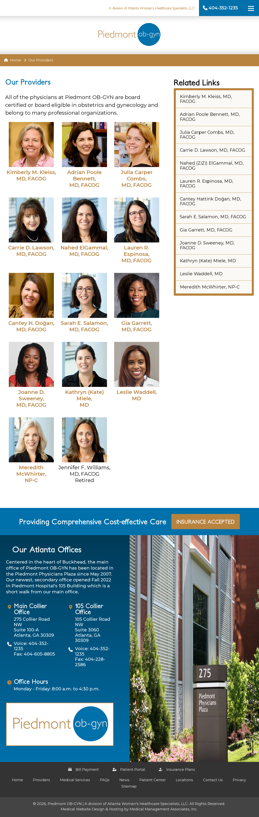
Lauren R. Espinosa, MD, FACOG (206, 183)
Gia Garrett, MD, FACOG (206, 230)
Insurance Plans (177, 769)
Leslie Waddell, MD (201, 273)
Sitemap (129, 786)
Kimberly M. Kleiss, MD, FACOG (206, 99)
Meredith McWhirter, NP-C (210, 287)
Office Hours (31, 681)
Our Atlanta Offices (46, 549)
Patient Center (152, 780)
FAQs (104, 780)
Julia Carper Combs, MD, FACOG (207, 135)
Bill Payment (84, 769)
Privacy (239, 780)
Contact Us (213, 780)
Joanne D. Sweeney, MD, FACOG (207, 245)
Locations (184, 780)
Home (12, 60)
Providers (41, 780)
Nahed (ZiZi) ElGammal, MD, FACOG (212, 165)
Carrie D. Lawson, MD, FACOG (212, 150)
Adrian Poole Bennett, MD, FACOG (210, 117)
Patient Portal (129, 769)
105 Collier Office (89, 609)
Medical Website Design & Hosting (92, 809)
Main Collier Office (30, 609)
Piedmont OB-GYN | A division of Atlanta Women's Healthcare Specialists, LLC (118, 804)
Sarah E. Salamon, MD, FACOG (213, 216)
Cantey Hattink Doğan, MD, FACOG (210, 201)
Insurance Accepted (205, 522)
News (124, 780)
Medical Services (75, 780)
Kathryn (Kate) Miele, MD (208, 260)
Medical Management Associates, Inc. (163, 809)
